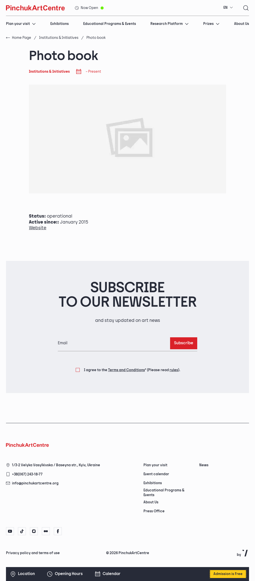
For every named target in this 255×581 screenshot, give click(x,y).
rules (174, 370)
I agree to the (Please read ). (132, 370)
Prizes (211, 24)
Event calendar (156, 474)
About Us (241, 24)
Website (37, 228)
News (203, 465)
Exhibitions (59, 24)
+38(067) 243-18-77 (27, 474)
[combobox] (228, 8)
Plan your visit (21, 24)
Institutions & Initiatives (58, 38)
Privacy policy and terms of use (33, 553)
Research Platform (169, 24)
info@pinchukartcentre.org (35, 483)
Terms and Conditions (126, 370)
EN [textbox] (225, 7)
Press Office (154, 511)
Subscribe (183, 343)
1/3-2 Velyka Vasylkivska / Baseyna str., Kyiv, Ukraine (56, 465)
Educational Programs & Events (109, 24)
